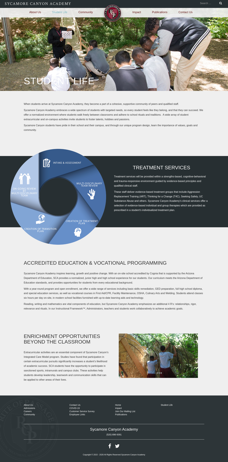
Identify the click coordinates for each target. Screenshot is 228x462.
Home (118, 405)
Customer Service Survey (82, 411)
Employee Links (77, 414)
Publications (159, 12)
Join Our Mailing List (125, 411)
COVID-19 (75, 408)
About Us (35, 12)
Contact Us (185, 12)
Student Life (59, 12)
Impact (136, 12)
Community (85, 12)
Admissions (29, 408)
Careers (28, 411)
